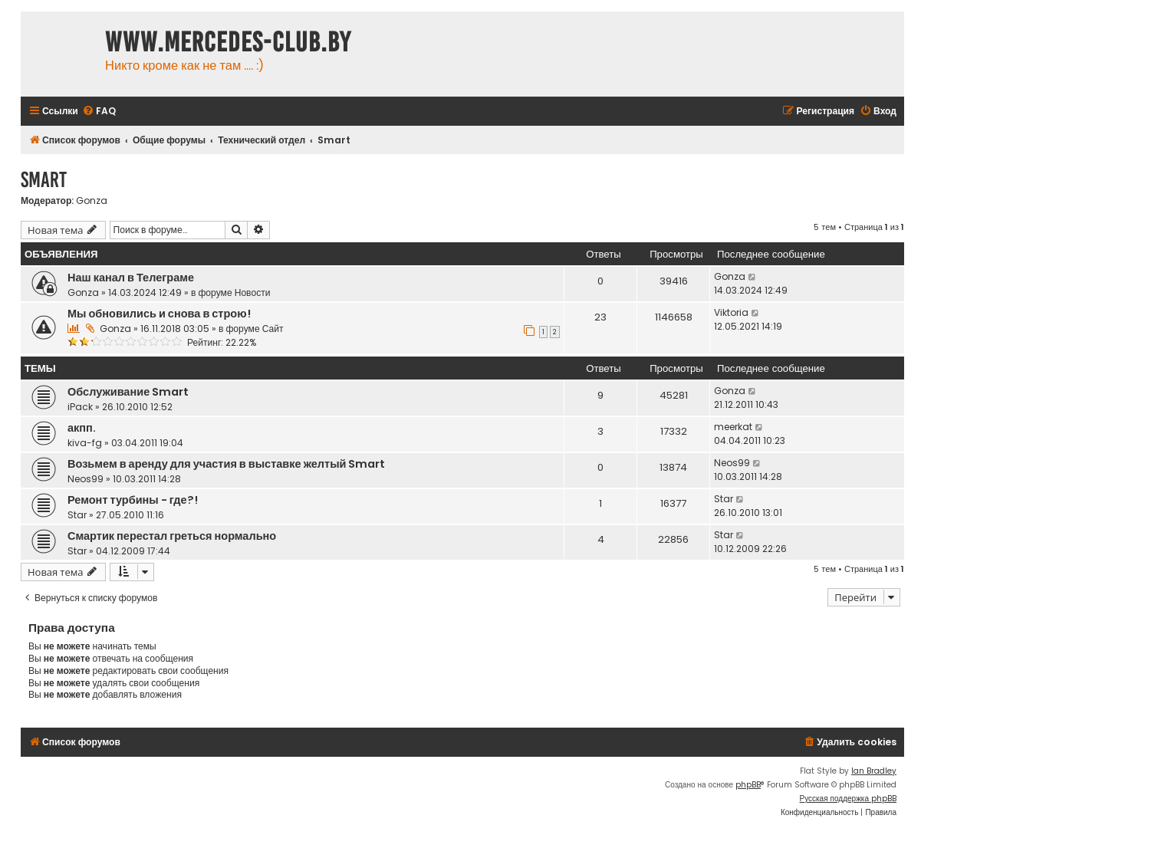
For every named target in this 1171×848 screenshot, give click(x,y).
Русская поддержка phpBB (847, 798)
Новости (253, 292)
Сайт (273, 328)
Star (77, 514)
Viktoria (731, 312)
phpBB (748, 784)
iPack (80, 406)
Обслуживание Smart (128, 391)
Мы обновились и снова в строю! (159, 313)
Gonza (91, 201)
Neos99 (85, 478)
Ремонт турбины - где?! (132, 500)
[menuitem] (99, 111)
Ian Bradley (873, 771)
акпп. (81, 428)
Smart (44, 180)
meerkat (733, 426)
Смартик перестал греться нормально (171, 536)
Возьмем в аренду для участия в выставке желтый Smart (226, 464)
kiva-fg (84, 442)
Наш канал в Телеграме (130, 277)
